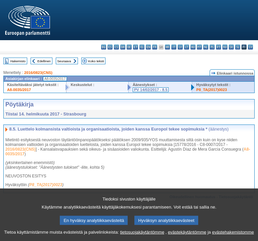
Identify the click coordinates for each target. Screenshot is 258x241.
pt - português (218, 47)
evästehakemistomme (233, 235)
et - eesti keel (135, 47)
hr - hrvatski (167, 47)
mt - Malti (199, 47)
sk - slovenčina (231, 47)
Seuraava (64, 61)
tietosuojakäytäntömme (142, 235)
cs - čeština (116, 47)
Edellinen (43, 61)
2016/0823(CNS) (38, 73)
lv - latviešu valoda (180, 47)
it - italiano (173, 47)
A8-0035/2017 (19, 90)
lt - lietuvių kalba (186, 47)
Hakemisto (18, 61)
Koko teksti (96, 61)
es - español (110, 47)
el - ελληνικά (141, 47)
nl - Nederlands (205, 47)
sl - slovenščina (237, 47)
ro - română (224, 47)
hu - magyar (193, 47)
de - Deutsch (129, 47)
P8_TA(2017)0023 (211, 90)
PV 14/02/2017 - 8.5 (151, 90)
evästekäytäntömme (187, 235)
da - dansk (122, 47)
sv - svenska (250, 47)
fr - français (154, 47)
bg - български (103, 47)
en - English (148, 47)
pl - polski (212, 47)
